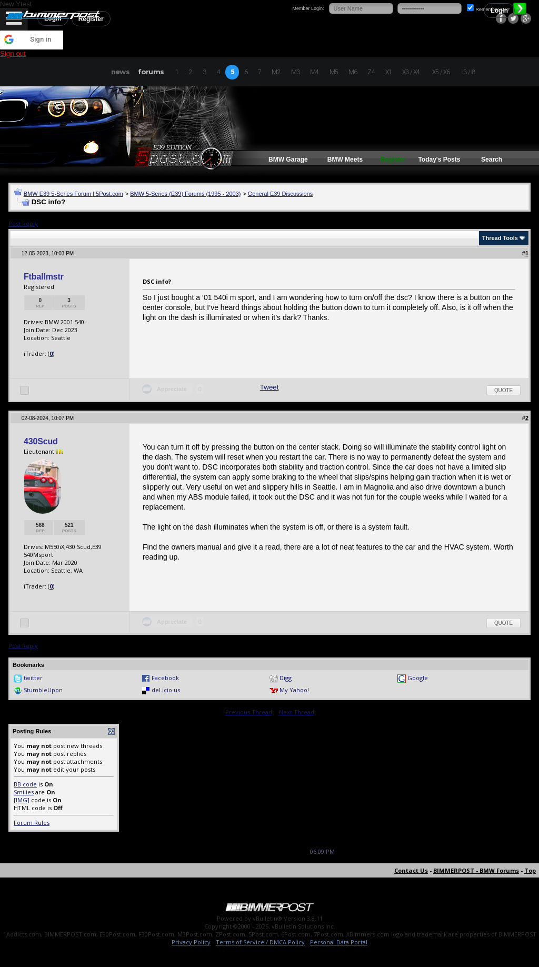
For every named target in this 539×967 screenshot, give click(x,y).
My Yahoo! (294, 690)
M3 (295, 72)
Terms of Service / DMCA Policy (260, 942)
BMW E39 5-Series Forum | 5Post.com (73, 194)
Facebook (165, 678)
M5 (334, 72)
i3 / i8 (468, 72)
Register (393, 159)
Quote (503, 390)
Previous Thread (248, 712)
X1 (388, 72)
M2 (276, 72)
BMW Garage (288, 159)
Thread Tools (500, 238)
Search (491, 159)
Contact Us (411, 870)
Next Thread (296, 712)
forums (151, 71)
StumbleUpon (43, 690)
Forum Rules (31, 822)
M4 (314, 72)
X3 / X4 (411, 72)
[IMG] (21, 800)
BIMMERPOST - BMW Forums (476, 870)
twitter (33, 678)
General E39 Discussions (280, 194)
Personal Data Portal (338, 942)
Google (417, 678)
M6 (352, 72)
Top (530, 870)
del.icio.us (166, 690)
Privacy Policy (191, 942)
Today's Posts (439, 159)
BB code (25, 784)
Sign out (13, 53)
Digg (286, 678)
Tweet (269, 387)
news (120, 71)
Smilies (24, 792)
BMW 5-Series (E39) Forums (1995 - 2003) (185, 194)
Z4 (370, 72)
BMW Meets (345, 159)
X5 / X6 (441, 72)
